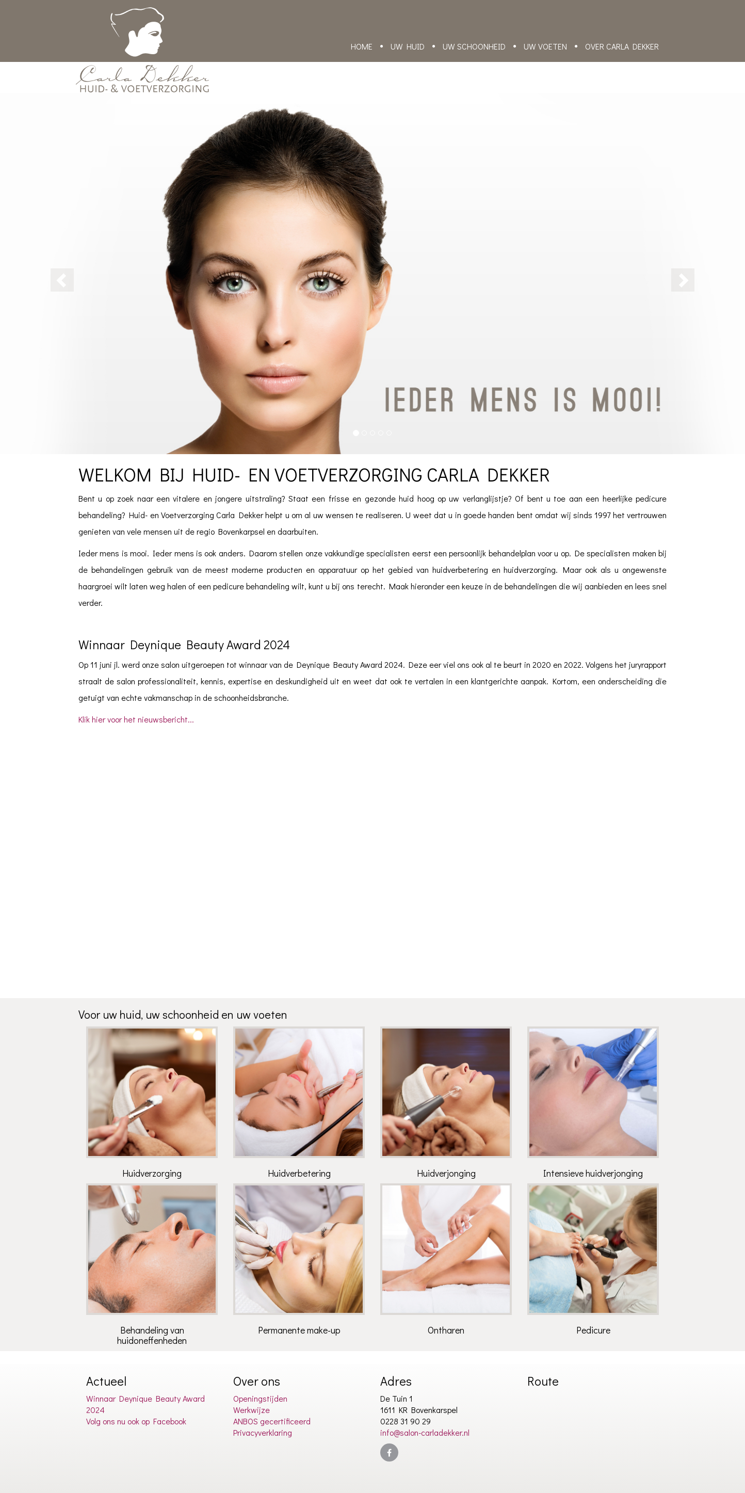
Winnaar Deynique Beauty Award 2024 (145, 1404)
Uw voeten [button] (545, 46)
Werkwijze (251, 1409)
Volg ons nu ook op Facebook (136, 1421)
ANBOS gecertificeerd (272, 1421)
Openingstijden (260, 1398)
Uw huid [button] (408, 46)
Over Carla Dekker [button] (622, 46)
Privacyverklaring (262, 1432)
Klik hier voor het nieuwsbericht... (136, 719)
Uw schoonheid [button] (474, 46)
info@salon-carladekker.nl (424, 1432)
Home (361, 46)
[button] (56, 273)
